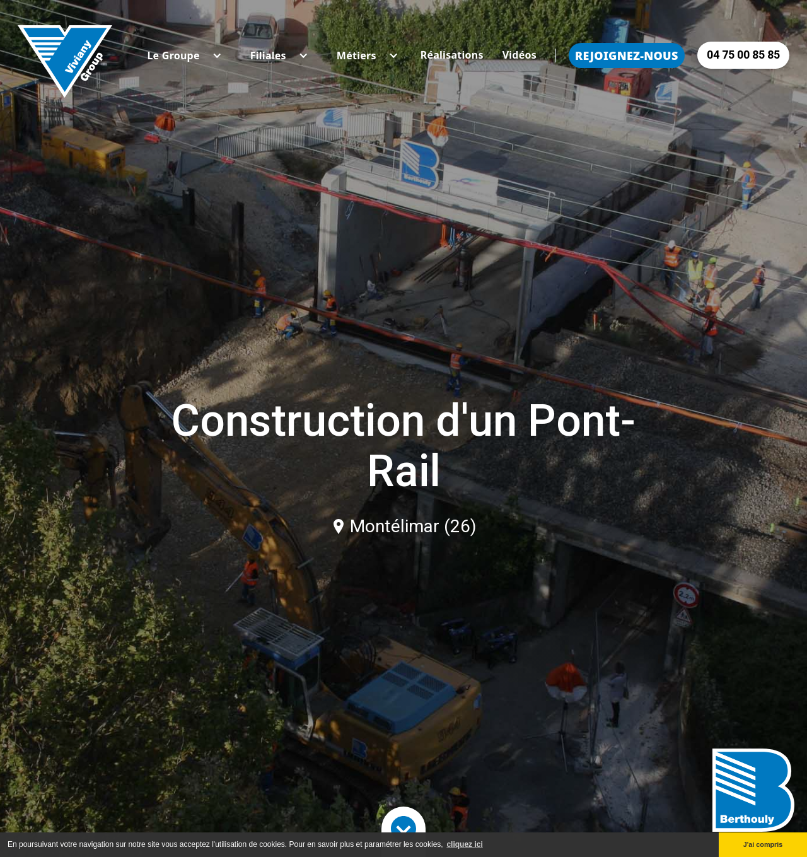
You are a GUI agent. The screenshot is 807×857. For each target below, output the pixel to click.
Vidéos (519, 55)
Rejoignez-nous (626, 55)
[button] (173, 55)
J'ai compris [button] (763, 844)
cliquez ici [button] (464, 844)
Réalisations (452, 55)
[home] (65, 55)
